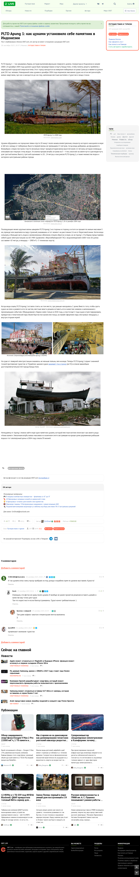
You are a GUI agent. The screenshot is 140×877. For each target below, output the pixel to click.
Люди (96, 853)
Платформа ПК (15, 676)
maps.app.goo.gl (56, 224)
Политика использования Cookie (128, 858)
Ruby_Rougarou (43, 765)
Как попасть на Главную (117, 44)
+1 (101, 611)
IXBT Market (14, 704)
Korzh (14, 591)
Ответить (11, 584)
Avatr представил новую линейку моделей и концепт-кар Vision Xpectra (42, 701)
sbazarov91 (7, 765)
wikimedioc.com (56, 137)
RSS (40, 528)
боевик (113, 137)
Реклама (120, 855)
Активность (98, 855)
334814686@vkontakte (16, 577)
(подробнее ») (44, 478)
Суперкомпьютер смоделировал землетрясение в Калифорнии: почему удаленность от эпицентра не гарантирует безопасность (86, 740)
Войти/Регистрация (77, 850)
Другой (131, 137)
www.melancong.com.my (56, 301)
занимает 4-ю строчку (57, 364)
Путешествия (30, 4)
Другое (125, 137)
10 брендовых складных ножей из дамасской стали (25, 499)
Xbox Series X (121, 134)
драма (119, 137)
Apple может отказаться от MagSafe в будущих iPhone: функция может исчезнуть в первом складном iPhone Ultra (42, 662)
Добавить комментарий (13, 568)
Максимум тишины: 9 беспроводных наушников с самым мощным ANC (32, 504)
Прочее (68, 11)
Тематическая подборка (119, 154)
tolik (75, 825)
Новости (28, 11)
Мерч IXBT (108, 11)
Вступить (48, 529)
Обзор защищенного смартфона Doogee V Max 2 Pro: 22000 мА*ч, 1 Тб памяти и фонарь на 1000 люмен (17, 739)
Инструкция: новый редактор (127, 850)
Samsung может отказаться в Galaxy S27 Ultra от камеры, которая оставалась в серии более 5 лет (39, 692)
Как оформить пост (116, 42)
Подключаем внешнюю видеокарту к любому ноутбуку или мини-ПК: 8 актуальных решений (40, 506)
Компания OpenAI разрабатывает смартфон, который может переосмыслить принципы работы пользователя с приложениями (39, 682)
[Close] (101, 23)
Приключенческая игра (117, 148)
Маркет (47, 4)
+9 (7, 521)
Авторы (87, 11)
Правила (120, 848)
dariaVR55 (11, 628)
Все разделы (98, 850)
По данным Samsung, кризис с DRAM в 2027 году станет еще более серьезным (40, 672)
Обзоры (8, 11)
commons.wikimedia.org (61, 427)
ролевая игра (130, 148)
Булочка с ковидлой (24, 611)
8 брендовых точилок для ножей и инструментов (24, 501)
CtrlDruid (47, 521)
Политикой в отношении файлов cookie (35, 26)
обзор (130, 139)
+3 (101, 591)
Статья (130, 151)
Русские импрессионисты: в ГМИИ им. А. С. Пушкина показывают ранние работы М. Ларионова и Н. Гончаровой (87, 798)
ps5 (115, 134)
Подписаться (59, 529)
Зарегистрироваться (77, 848)
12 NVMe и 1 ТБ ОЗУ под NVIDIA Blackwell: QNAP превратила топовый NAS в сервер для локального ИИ (17, 798)
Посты (96, 848)
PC (111, 134)
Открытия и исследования (122, 142)
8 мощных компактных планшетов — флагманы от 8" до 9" (28, 496)
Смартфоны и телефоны (19, 666)
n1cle (40, 827)
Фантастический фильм (122, 156)
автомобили (131, 134)
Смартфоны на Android (120, 151)
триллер (131, 154)
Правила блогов (115, 39)
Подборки (48, 11)
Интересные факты (16, 468)
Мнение (115, 139)
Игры (61, 4)
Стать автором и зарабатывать (120, 47)
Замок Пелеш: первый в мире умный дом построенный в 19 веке (51, 797)
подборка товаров (122, 145)
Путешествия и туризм (37, 45)
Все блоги (130, 11)
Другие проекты (80, 4)
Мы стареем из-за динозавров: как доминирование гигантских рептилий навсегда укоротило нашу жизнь (52, 739)
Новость (122, 139)
